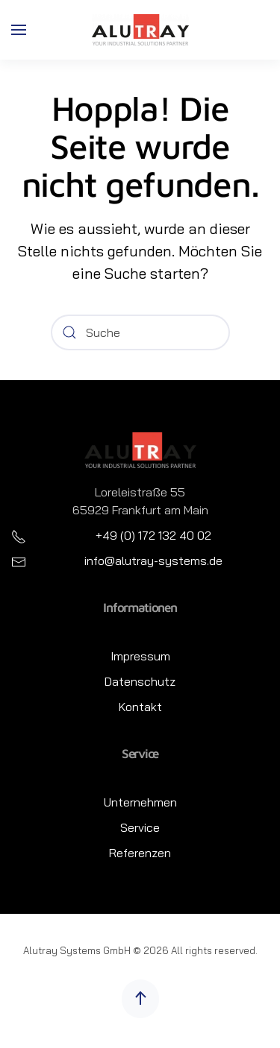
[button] (18, 30)
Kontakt (140, 706)
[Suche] (140, 332)
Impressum (140, 655)
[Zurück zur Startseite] (140, 30)
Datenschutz (140, 681)
